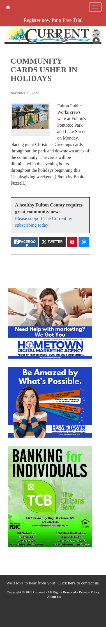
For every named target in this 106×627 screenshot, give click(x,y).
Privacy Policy (89, 592)
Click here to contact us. (78, 582)
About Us (54, 597)
